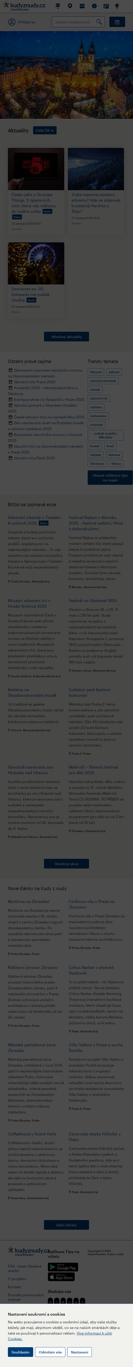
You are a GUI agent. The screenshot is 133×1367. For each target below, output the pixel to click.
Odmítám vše (50, 1352)
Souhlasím (20, 1352)
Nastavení (79, 1352)
